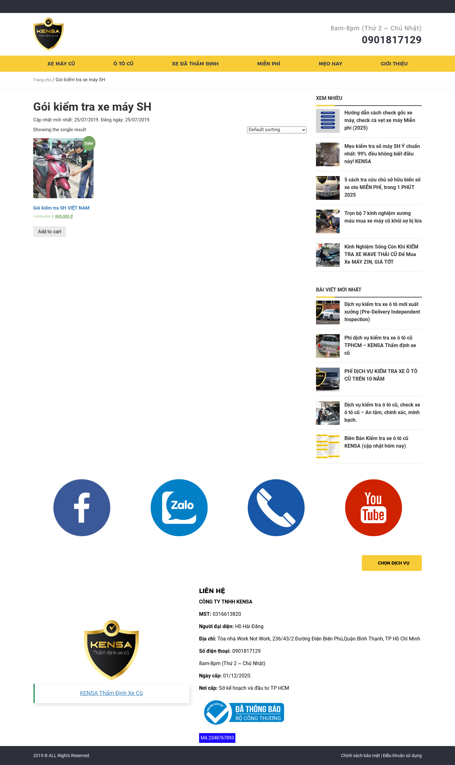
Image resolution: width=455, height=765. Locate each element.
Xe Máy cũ (61, 64)
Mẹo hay (330, 64)
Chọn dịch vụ (394, 563)
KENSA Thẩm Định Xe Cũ (111, 693)
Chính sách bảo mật (360, 755)
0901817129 (392, 40)
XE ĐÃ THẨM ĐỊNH (195, 64)
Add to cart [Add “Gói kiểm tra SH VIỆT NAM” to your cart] (49, 232)
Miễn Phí (268, 64)
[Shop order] (276, 129)
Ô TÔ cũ (123, 64)
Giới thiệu (394, 64)
